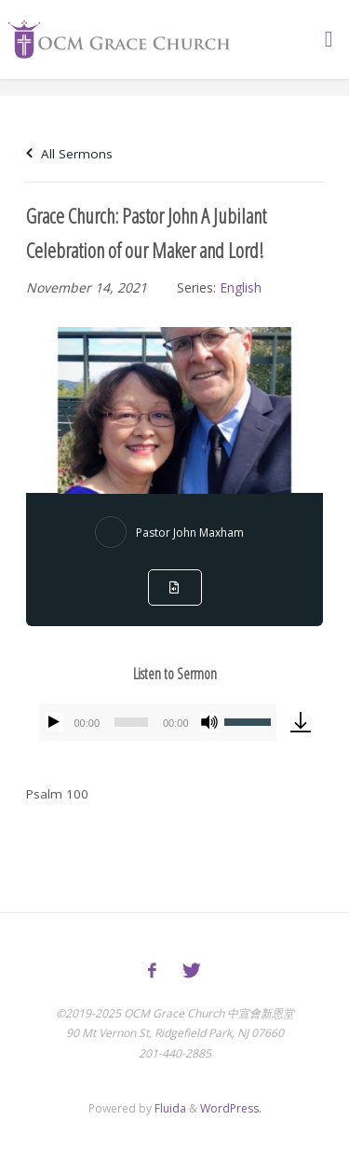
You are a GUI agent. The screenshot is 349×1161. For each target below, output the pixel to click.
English (241, 287)
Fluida (169, 1108)
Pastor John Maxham (190, 532)
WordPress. (231, 1108)
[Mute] (209, 722)
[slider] (131, 722)
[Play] (54, 722)
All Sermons (69, 153)
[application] (157, 722)
